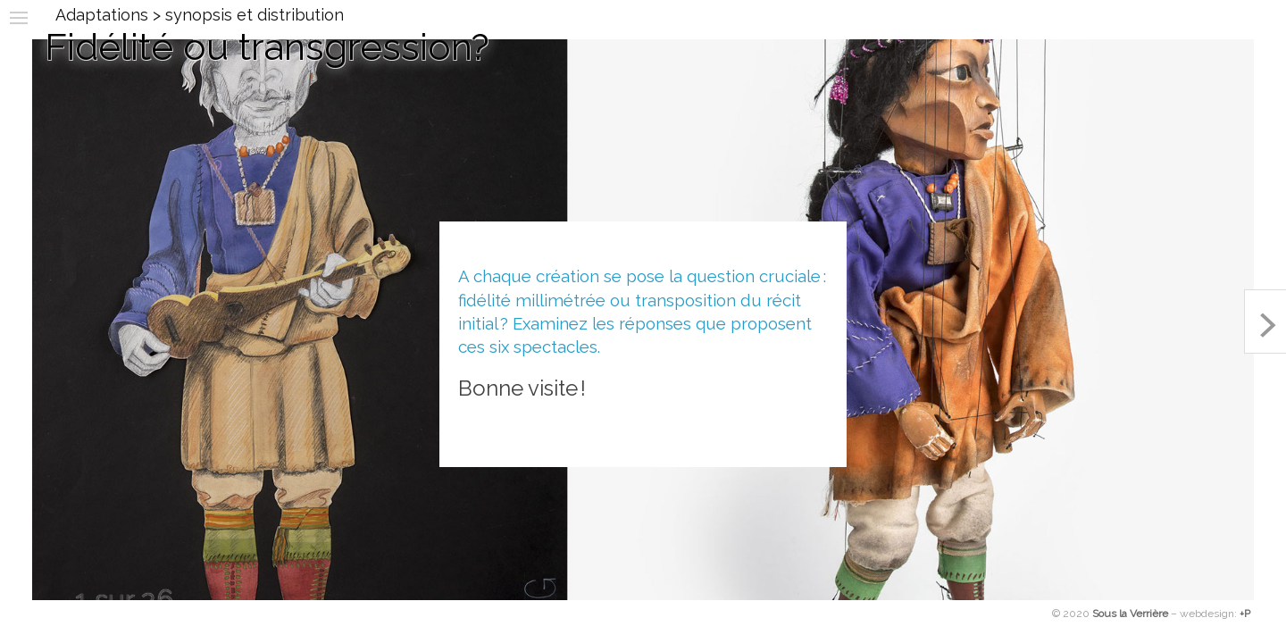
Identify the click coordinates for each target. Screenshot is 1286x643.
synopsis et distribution (254, 14)
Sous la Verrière (1130, 613)
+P (1245, 613)
